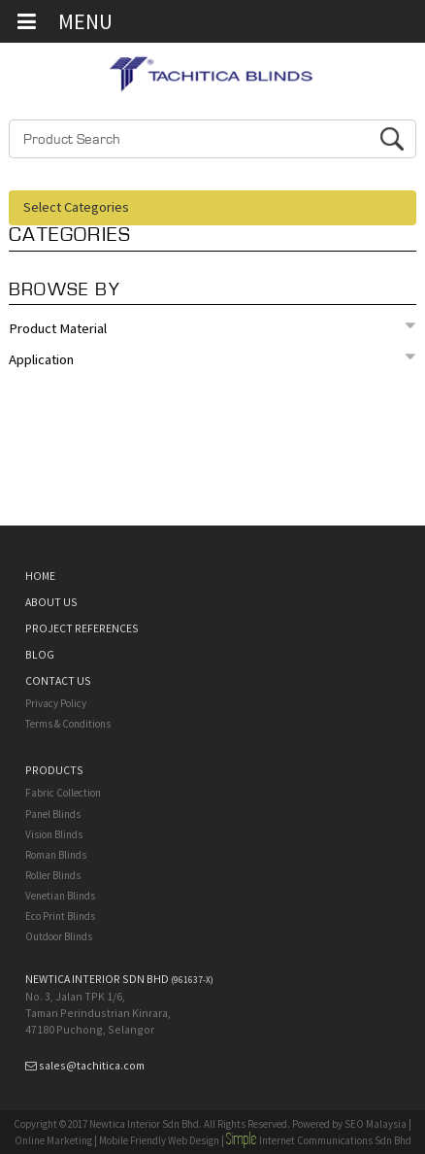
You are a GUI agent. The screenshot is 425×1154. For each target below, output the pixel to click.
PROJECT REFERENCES (82, 628)
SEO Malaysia (375, 1124)
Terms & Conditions (68, 723)
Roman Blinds (55, 855)
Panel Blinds (53, 814)
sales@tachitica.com (92, 1065)
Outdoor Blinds (58, 936)
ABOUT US (51, 601)
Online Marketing (53, 1140)
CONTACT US (58, 680)
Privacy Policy (55, 703)
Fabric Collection (63, 792)
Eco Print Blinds (60, 916)
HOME (40, 575)
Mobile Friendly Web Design (159, 1140)
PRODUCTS (54, 770)
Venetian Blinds (60, 895)
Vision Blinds (53, 834)
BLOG (39, 654)
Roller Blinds (53, 875)
